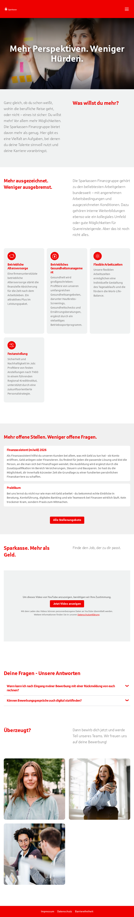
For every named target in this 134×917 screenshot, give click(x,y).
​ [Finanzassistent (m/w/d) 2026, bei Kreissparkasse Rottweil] (67, 463)
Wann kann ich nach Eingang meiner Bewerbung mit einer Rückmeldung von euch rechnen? (61, 688)
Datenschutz (64, 911)
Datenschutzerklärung (88, 614)
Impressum (47, 911)
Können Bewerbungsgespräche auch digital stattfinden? (44, 700)
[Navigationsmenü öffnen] (126, 9)
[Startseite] (20, 9)
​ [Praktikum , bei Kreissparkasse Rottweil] (67, 495)
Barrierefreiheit (84, 911)
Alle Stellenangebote (67, 519)
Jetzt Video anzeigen (67, 603)
